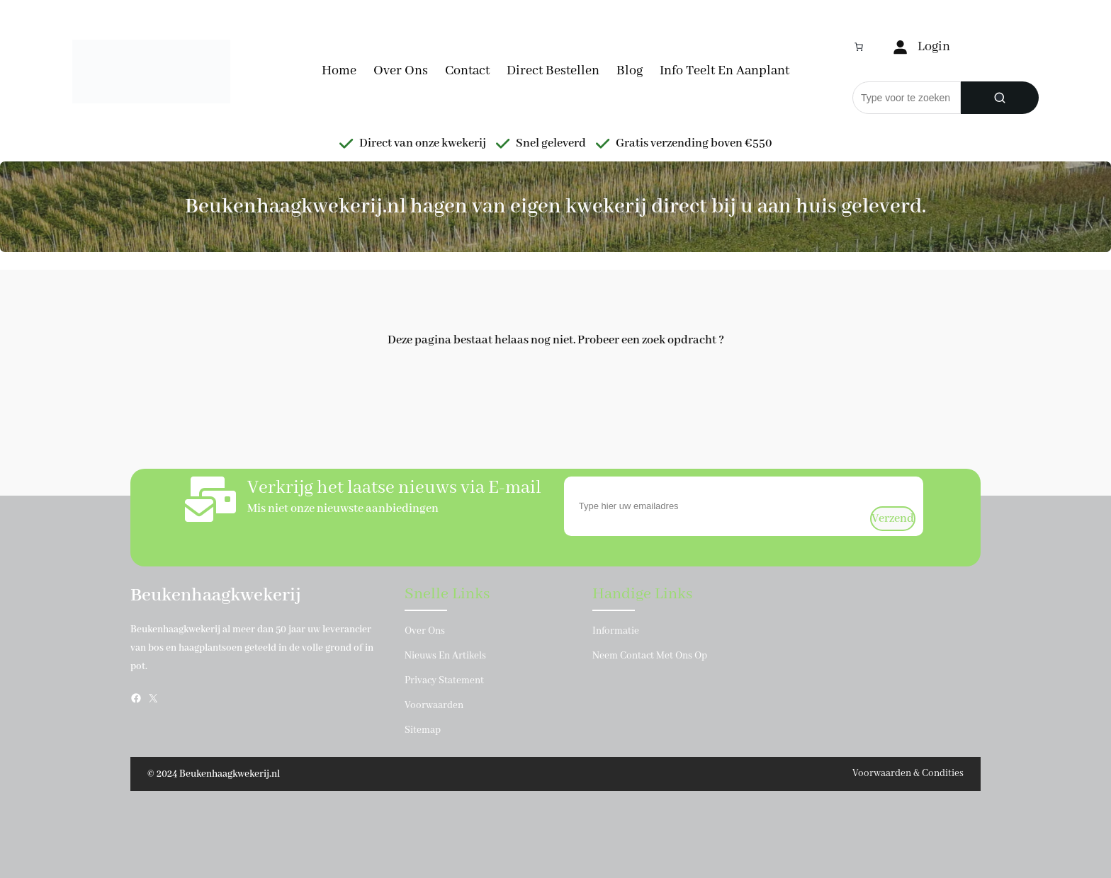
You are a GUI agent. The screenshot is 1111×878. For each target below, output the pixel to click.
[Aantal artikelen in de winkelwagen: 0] (858, 46)
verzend (893, 518)
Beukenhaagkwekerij (215, 595)
